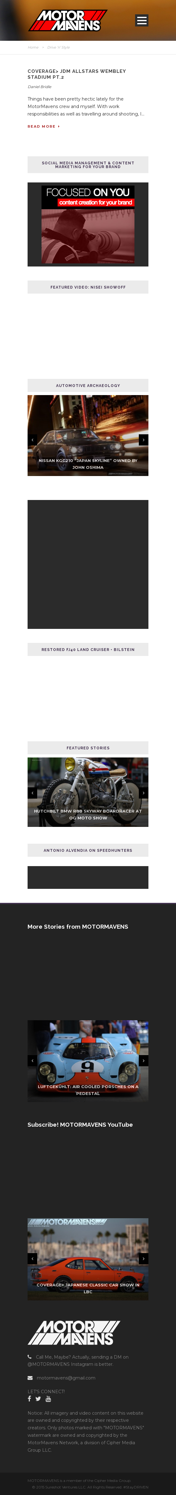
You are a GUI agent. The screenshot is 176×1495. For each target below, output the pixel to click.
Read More (44, 126)
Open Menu (141, 20)
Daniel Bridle (39, 86)
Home (33, 47)
